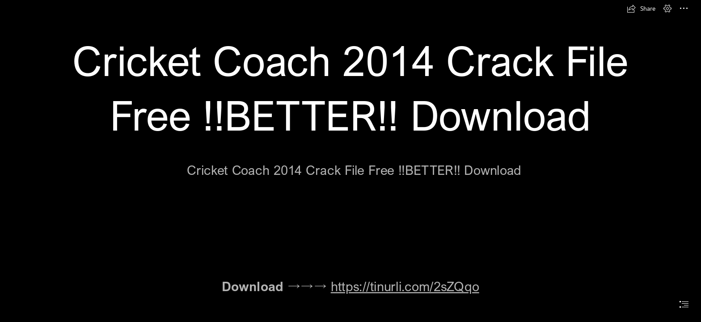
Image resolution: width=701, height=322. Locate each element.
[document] (350, 161)
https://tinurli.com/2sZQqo (405, 286)
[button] (641, 8)
